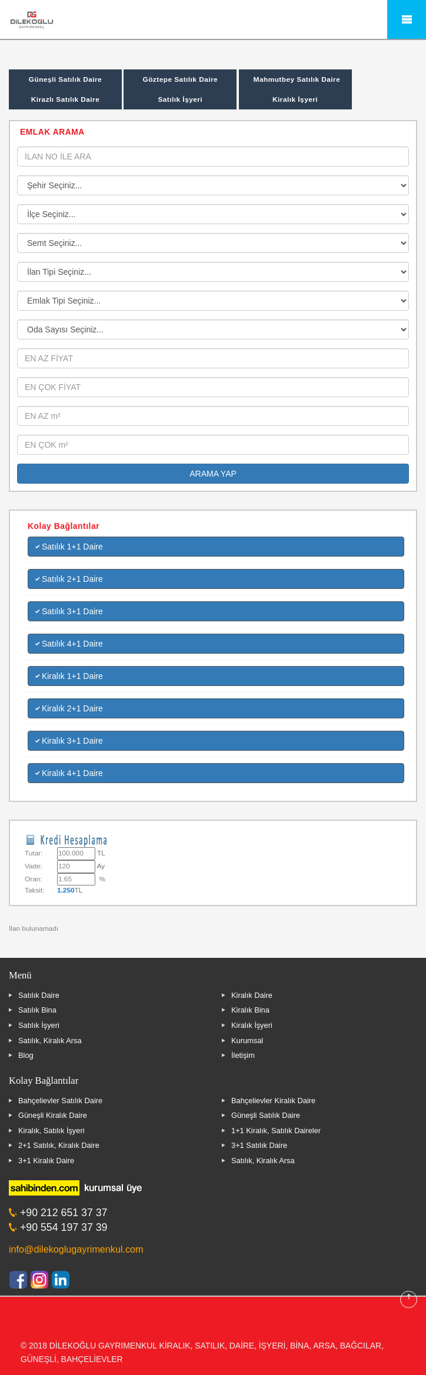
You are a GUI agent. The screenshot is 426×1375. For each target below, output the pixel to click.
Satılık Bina (37, 1010)
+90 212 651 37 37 (64, 1212)
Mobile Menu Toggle (406, 19)
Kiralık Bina (250, 1010)
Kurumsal (247, 1040)
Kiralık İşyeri (295, 99)
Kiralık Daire (251, 995)
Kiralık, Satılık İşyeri (51, 1130)
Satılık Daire (38, 995)
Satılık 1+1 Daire (69, 546)
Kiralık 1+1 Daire (69, 676)
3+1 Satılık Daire (259, 1145)
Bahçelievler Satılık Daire (60, 1100)
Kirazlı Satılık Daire (65, 99)
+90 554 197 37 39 (64, 1227)
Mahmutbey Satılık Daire (297, 79)
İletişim (243, 1055)
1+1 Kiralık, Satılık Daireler (276, 1130)
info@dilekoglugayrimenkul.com (76, 1249)
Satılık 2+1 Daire (69, 579)
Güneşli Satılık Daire (65, 79)
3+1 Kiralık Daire (46, 1160)
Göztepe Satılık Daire (180, 79)
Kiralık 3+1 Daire (69, 740)
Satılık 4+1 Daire (69, 643)
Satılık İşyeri (180, 99)
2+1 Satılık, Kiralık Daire (58, 1145)
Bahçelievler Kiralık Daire (273, 1100)
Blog (26, 1055)
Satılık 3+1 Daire (69, 611)
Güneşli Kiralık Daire (52, 1115)
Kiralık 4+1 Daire (69, 773)
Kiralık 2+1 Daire (69, 708)
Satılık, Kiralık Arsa (50, 1040)
